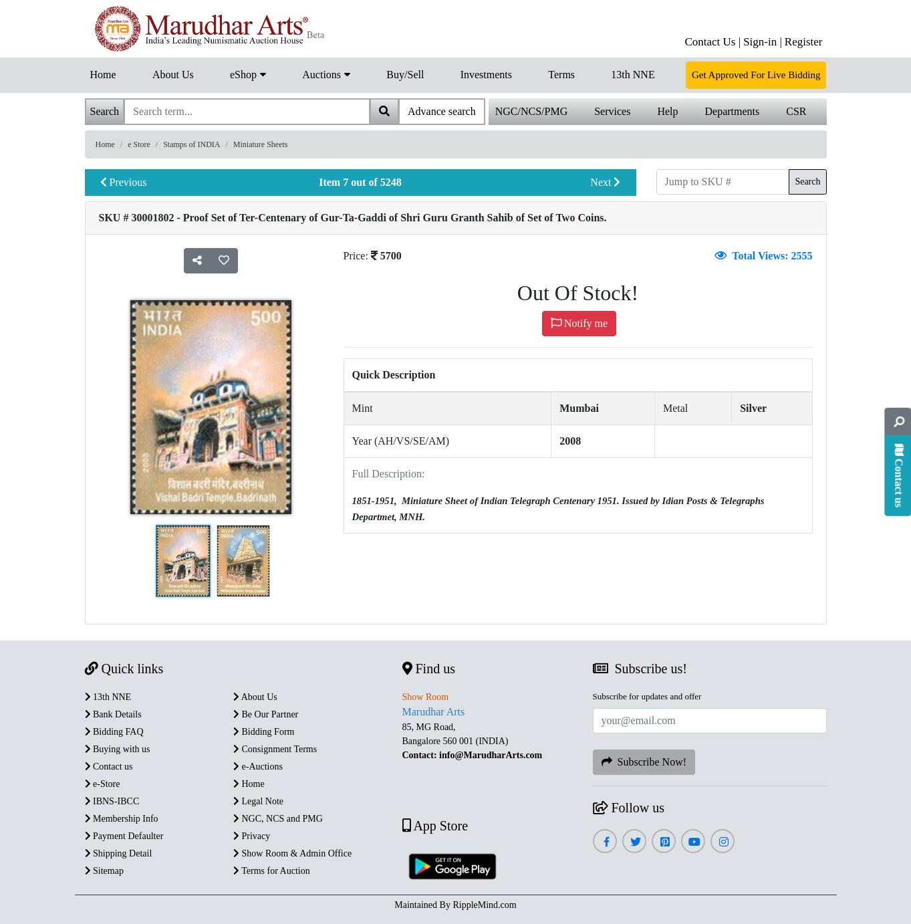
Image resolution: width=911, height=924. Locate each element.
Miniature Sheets (260, 144)
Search (807, 182)
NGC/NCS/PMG (531, 111)
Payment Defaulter (124, 836)
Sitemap (104, 871)
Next (605, 182)
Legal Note (258, 801)
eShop (248, 73)
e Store (139, 144)
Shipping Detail (118, 853)
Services (612, 111)
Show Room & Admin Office (292, 853)
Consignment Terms (275, 749)
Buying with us (117, 749)
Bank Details (113, 714)
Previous (123, 182)
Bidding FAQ (114, 732)
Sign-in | (762, 41)
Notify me (579, 323)
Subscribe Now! (644, 762)
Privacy (251, 836)
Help (667, 111)
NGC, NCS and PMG (278, 819)
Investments (486, 74)
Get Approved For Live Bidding (756, 75)
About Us (173, 74)
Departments (732, 111)
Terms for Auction (271, 871)
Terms (561, 74)
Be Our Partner (265, 714)
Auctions (326, 73)
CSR (796, 111)
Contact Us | (712, 41)
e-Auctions (258, 767)
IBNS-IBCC (112, 801)
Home (103, 74)
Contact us (109, 767)
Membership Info (121, 819)
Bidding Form (263, 732)
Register (804, 41)
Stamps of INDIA (191, 144)
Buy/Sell (405, 74)
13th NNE (632, 74)
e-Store (102, 784)
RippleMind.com (484, 905)
